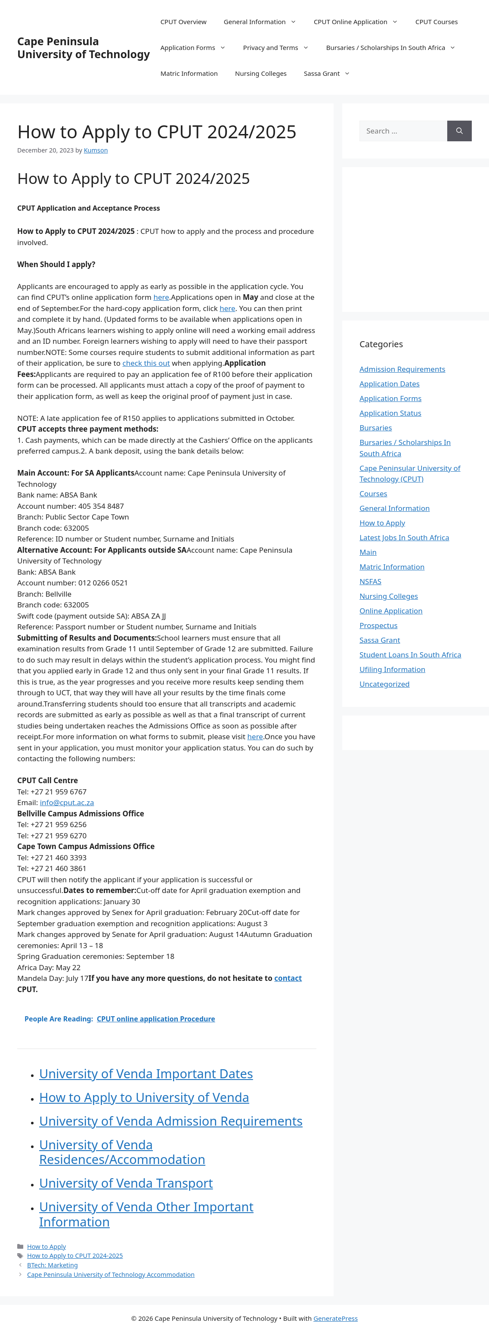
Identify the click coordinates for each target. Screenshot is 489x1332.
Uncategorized (384, 684)
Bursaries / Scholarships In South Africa (395, 47)
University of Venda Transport (126, 1182)
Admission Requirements (402, 369)
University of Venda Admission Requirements (171, 1120)
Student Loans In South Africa (410, 655)
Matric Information (189, 73)
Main (368, 552)
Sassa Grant (331, 73)
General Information (264, 21)
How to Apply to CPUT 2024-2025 (75, 1255)
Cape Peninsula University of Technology (83, 47)
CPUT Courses (436, 21)
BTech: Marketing (52, 1265)
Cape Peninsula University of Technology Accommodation (111, 1274)
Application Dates (389, 384)
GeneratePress (335, 1318)
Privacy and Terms (280, 47)
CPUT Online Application (360, 21)
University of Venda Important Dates (146, 1073)
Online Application (391, 611)
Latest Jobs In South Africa (404, 537)
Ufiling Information (392, 669)
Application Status (390, 413)
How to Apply (46, 1246)
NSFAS (370, 581)
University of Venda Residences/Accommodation (122, 1152)
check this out (146, 363)
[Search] (459, 131)
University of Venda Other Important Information (146, 1214)
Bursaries (375, 428)
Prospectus (378, 625)
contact (288, 978)
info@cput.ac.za (67, 802)
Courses (373, 493)
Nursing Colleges (261, 73)
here (161, 297)
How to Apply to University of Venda (144, 1097)
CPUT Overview (184, 21)
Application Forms (198, 47)
